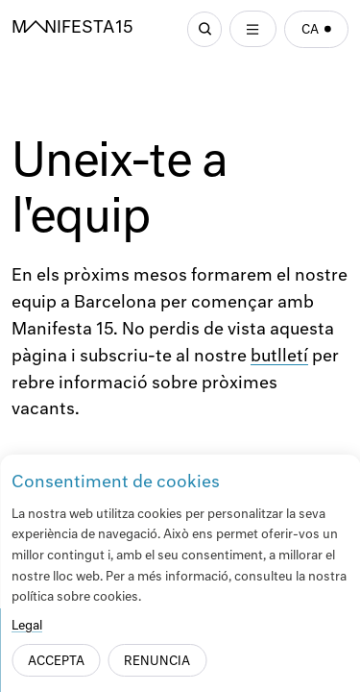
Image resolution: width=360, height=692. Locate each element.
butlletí (279, 357)
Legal (27, 626)
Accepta (56, 661)
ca (316, 30)
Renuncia (157, 661)
